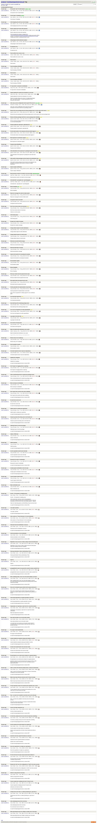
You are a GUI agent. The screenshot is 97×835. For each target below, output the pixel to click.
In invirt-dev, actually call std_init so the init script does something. (19, 726)
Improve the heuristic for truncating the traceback (15, 258)
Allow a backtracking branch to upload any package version (17, 380)
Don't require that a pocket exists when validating (15, 397)
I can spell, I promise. (10, 515)
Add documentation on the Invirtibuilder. (13, 541)
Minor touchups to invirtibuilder (12, 389)
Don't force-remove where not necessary (15, 209)
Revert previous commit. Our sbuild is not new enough (20, 176)
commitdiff (16, 4)
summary (3, 4)
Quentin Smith (14, 113)
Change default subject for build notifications (14, 231)
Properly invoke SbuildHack (11, 146)
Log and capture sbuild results (12, 483)
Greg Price (13, 89)
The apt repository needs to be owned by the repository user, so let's (19, 695)
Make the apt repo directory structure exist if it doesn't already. (18, 686)
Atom (92, 833)
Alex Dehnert (13, 10)
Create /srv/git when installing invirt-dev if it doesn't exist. (17, 792)
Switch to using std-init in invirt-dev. (13, 783)
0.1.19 (41, 104)
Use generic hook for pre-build (12, 202)
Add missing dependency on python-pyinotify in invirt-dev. (17, 606)
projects (3, 2)
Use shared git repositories (12, 301)
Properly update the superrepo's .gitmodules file (16, 126)
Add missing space (9, 218)
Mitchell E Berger (14, 106)
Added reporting (9, 449)
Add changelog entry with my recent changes (14, 22)
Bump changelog (11, 189)
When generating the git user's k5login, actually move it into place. (19, 822)
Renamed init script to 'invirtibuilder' (13, 466)
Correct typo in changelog (12, 15)
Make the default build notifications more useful (15, 334)
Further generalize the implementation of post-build (16, 291)
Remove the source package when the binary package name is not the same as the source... (25, 112)
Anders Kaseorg (14, 336)
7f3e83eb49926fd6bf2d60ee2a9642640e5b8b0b (19, 35)
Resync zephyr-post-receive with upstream (14, 28)
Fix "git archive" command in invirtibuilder (14, 87)
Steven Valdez (14, 55)
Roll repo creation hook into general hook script (15, 278)
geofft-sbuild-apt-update (36, 176)
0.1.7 (22, 301)
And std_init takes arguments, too (12, 717)
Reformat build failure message (12, 251)
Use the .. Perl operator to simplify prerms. (14, 501)
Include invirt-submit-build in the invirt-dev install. (15, 656)
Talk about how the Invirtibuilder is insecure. (14, 532)
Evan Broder (13, 502)
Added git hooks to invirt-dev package (13, 432)
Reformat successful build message (13, 244)
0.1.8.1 (20, 189)
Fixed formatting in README (11, 67)
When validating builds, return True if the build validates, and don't (19, 585)
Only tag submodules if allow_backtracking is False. (16, 559)
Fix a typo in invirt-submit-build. (12, 639)
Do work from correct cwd (11, 406)
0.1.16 (31, 126)
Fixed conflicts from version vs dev (12, 53)
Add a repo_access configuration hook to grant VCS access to (21, 104)
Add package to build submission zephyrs (14, 40)
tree (19, 4)
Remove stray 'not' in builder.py (12, 343)
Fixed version (8, 60)
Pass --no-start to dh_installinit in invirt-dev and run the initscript (18, 705)
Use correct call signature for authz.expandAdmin (16, 314)
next (6, 5)
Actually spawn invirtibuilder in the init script (14, 475)
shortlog (6, 4)
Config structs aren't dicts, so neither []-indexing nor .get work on (18, 802)
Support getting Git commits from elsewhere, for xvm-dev (17, 93)
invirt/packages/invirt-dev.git (15, 2)
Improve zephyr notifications (11, 169)
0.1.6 (31, 314)
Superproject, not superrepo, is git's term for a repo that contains (18, 615)
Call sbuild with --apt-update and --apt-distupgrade (17, 182)
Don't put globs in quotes (10, 349)
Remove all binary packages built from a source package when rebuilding (21, 118)
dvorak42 (22, 15)
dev (36, 104)
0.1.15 (37, 133)
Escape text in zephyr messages (12, 224)
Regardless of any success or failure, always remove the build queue (19, 549)
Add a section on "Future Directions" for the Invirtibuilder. (17, 524)
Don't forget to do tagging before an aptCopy (14, 371)
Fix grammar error (9, 47)
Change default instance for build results (14, 238)
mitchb (38, 104)
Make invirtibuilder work (10, 492)
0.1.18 (48, 112)
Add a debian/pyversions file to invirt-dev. (14, 812)
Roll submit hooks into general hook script (14, 284)
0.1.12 (39, 153)
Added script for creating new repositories (14, 414)
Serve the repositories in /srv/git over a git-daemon (16, 756)
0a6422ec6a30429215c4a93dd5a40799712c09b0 (29, 36)
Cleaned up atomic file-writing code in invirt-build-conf (16, 423)
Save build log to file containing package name (15, 307)
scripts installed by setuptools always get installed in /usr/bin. (18, 647)
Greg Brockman (14, 191)
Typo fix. (7, 568)
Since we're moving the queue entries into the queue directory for (18, 595)
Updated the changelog (10, 363)
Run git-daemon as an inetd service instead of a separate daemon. (19, 664)
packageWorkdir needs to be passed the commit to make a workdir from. (20, 576)
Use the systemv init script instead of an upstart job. (16, 734)
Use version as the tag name (11, 327)
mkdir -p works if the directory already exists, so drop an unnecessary (19, 677)
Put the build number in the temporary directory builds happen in (20, 133)
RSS (94, 833)
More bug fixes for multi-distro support (14, 139)
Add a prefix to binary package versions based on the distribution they (21, 160)
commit (12, 4)
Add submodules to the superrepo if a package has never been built (20, 153)
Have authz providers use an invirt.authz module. (15, 626)
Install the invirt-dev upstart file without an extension (16, 746)
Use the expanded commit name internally (14, 458)
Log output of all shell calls (12, 321)
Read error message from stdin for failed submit (15, 196)
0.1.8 (27, 209)
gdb (18, 189)
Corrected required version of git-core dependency (16, 356)
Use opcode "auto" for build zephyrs (16, 8)
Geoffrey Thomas (14, 177)
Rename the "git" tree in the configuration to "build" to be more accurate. (20, 775)
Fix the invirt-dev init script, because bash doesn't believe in (17, 765)
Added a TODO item (9, 440)
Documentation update (10, 264)
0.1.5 (22, 321)
